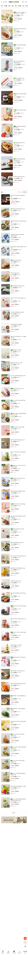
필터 (24, 192)
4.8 (17, 167)
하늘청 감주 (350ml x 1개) (16, 581)
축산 (16, 6)
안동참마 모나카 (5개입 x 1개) (18, 478)
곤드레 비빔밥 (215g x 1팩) (17, 542)
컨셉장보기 (8, 952)
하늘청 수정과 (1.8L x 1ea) (17, 388)
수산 (23, 6)
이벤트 (25, 952)
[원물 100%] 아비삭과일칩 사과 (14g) (18, 786)
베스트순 (19, 192)
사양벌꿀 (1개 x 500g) (16, 645)
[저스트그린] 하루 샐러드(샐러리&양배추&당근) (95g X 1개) (18, 799)
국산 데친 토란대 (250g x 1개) (18, 439)
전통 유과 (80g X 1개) (15, 273)
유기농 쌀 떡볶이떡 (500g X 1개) (18, 375)
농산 (13, 6)
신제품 (5, 6)
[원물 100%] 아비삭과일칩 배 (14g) (18, 568)
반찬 (27, 6)
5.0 (17, 53)
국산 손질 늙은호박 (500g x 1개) (18, 683)
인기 (2, 6)
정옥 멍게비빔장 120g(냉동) (16, 324)
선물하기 (2, 952)
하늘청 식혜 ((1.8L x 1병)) (16, 363)
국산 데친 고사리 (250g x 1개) (18, 670)
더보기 (13, 812)
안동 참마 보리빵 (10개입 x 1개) (18, 209)
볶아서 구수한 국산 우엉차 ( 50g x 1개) (18, 556)
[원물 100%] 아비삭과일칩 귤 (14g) (18, 491)
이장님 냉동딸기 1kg (19, 78)
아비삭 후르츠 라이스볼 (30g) (18, 504)
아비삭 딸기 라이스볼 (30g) (17, 427)
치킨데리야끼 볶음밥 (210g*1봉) (17, 312)
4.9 (17, 20)
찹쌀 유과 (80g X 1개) (16, 260)
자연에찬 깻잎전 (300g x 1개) (17, 286)
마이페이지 (19, 952)
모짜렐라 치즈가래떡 (16, 350)
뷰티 (9, 6)
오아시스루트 (14, 952)
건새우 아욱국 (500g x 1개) (19, 176)
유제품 (19, 6)
